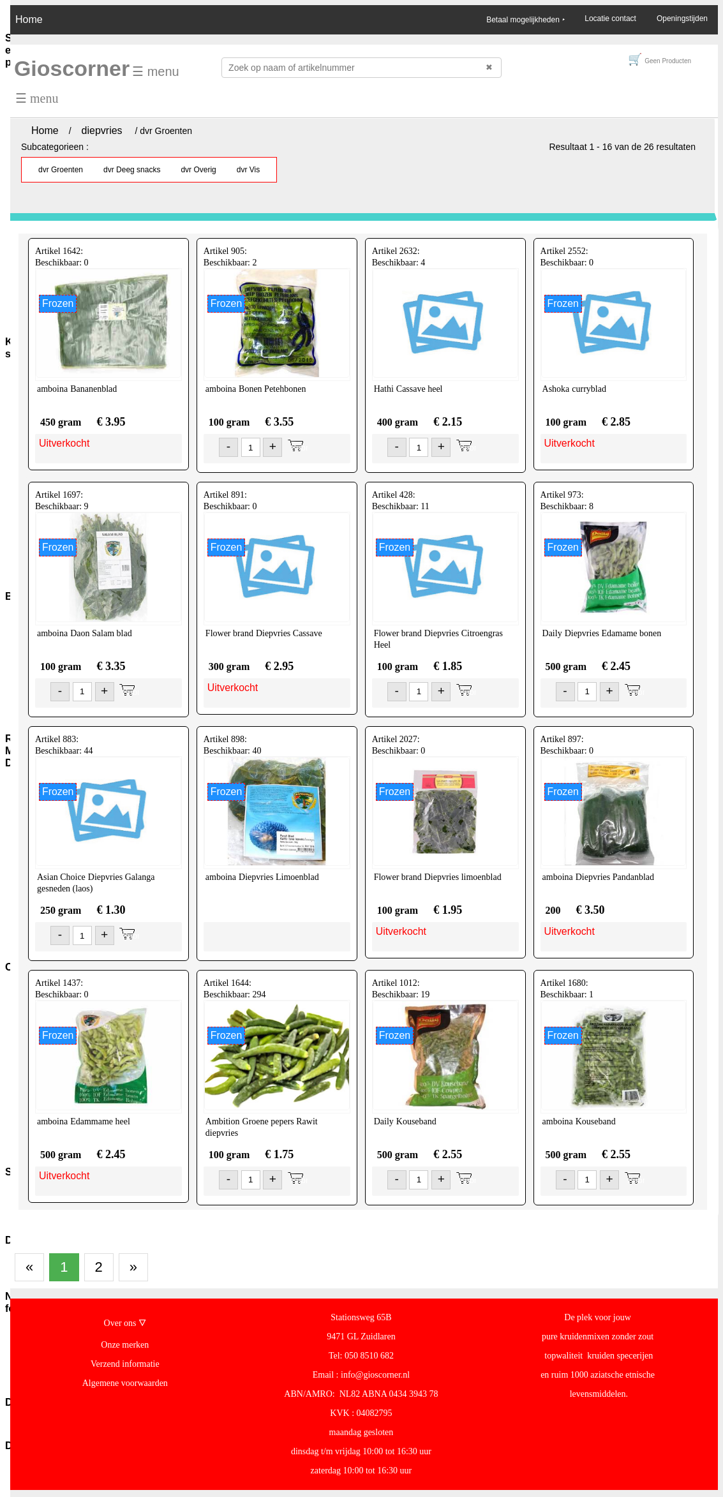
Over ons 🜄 (125, 1323)
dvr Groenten (60, 169)
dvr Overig (198, 169)
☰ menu (155, 71)
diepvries (102, 130)
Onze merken (125, 1345)
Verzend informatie (125, 1364)
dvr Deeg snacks (131, 169)
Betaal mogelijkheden (525, 19)
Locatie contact (610, 18)
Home (29, 19)
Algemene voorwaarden (125, 1383)
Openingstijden (682, 18)
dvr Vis (248, 169)
